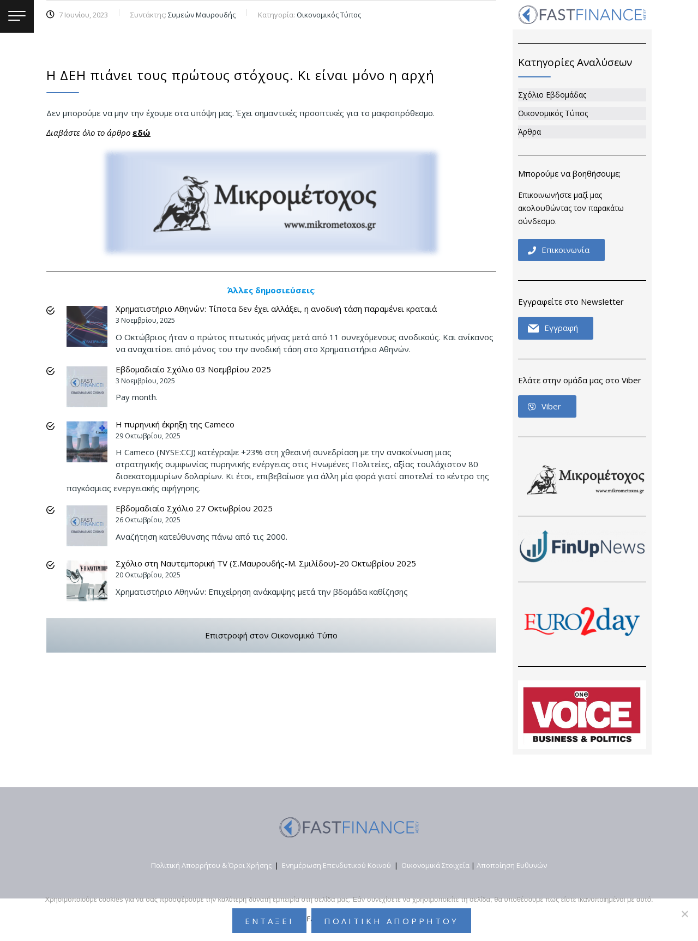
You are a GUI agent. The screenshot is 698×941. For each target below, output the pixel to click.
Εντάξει (269, 920)
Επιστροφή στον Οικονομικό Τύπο (271, 635)
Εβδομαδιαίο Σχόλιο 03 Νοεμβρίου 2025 (193, 369)
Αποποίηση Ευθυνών (512, 865)
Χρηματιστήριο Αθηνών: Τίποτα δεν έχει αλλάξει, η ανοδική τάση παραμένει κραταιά (276, 308)
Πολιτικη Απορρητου (391, 920)
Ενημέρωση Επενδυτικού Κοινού (336, 865)
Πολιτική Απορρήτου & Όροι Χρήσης (211, 865)
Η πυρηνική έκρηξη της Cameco (175, 424)
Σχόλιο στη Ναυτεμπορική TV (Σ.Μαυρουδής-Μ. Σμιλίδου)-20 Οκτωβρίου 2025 (266, 563)
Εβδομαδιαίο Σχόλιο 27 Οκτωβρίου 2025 (194, 508)
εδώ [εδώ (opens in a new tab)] (142, 132)
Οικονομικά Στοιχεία (435, 865)
